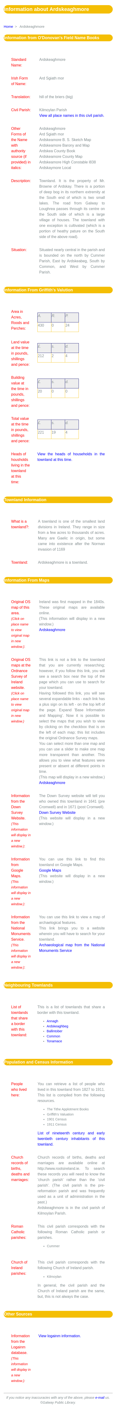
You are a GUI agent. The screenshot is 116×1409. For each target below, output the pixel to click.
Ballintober (55, 1031)
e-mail (99, 1397)
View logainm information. (59, 1336)
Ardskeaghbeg (57, 1026)
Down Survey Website (57, 813)
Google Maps (50, 870)
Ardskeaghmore (52, 630)
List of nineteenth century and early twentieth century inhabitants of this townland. (71, 1138)
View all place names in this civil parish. (71, 115)
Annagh (52, 1021)
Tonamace (54, 1041)
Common (53, 1036)
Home (8, 26)
